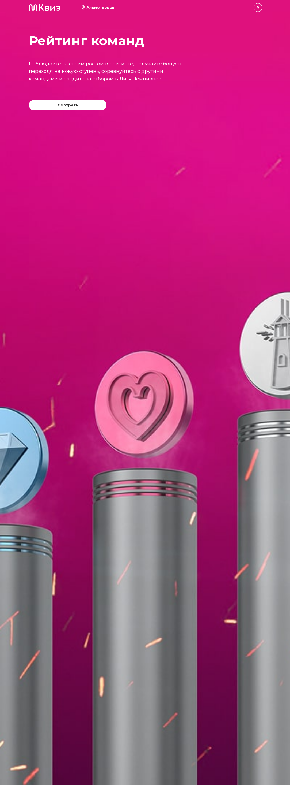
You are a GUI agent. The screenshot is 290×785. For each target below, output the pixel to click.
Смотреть (68, 105)
